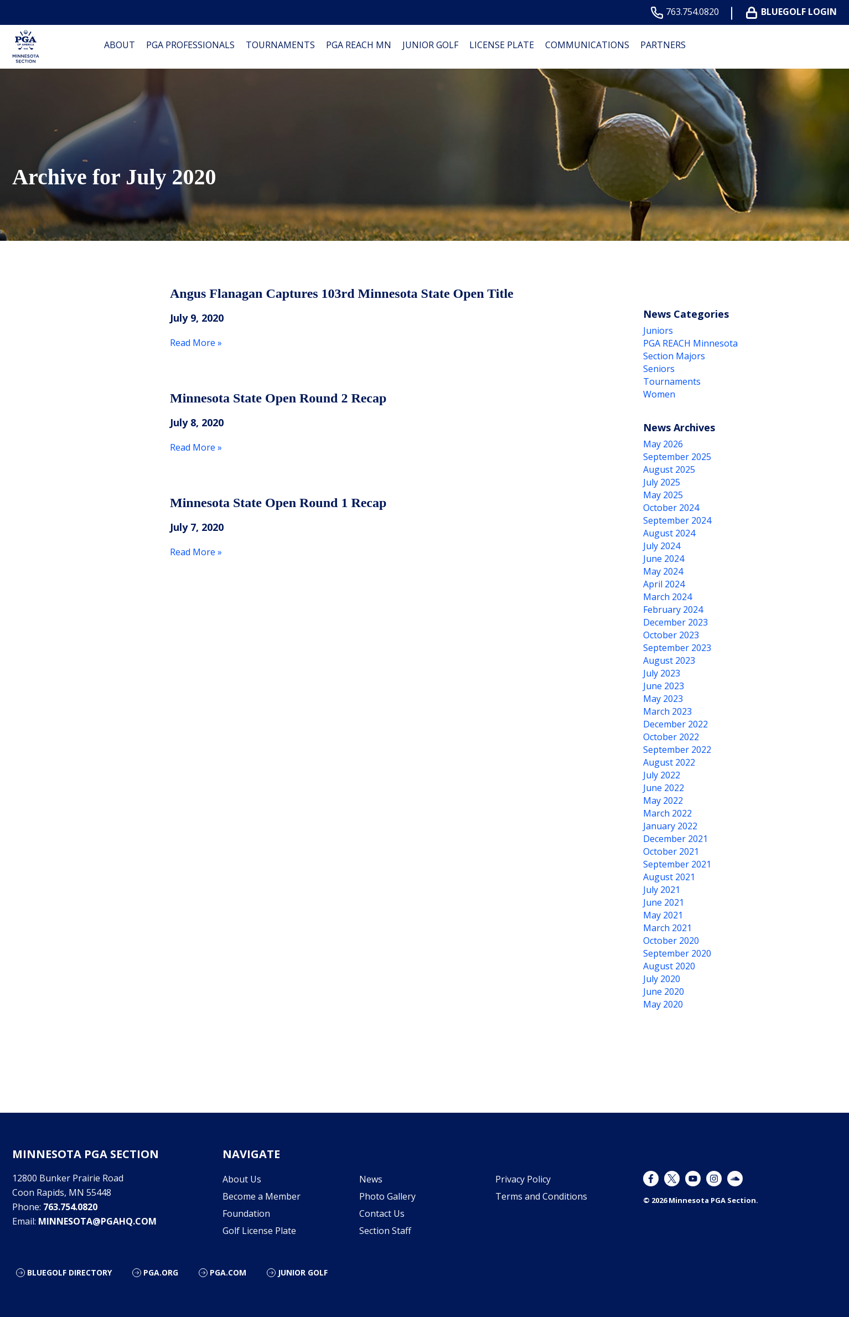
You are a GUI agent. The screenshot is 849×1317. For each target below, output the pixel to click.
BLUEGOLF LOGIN (793, 12)
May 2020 (663, 1004)
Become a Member (261, 1196)
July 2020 (661, 979)
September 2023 (677, 648)
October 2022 (671, 737)
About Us (241, 1179)
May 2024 (663, 571)
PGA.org (160, 1272)
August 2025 (669, 469)
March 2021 (667, 928)
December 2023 (675, 622)
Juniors (658, 330)
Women (659, 394)
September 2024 (677, 520)
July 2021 (661, 890)
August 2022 (669, 762)
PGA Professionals (190, 45)
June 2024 (663, 558)
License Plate (501, 45)
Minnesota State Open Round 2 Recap (278, 398)
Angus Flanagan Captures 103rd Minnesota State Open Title (342, 293)
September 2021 (677, 864)
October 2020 (671, 940)
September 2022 (677, 749)
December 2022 (675, 724)
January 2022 (670, 826)
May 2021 (663, 915)
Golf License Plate (259, 1231)
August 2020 (669, 966)
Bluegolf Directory (69, 1272)
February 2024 (673, 609)
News (370, 1179)
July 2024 (661, 546)
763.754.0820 (687, 12)
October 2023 (671, 635)
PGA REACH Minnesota (690, 343)
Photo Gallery (387, 1196)
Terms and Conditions (541, 1196)
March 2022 (667, 813)
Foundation (246, 1213)
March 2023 (667, 711)
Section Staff (385, 1231)
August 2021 (669, 877)
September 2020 (677, 953)
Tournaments (280, 45)
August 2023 (669, 660)
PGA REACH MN (358, 45)
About (119, 45)
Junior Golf (430, 45)
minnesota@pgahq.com (97, 1221)
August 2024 (669, 533)
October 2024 (671, 508)
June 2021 (663, 902)
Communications (587, 45)
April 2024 (664, 584)
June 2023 (663, 686)
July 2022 (661, 775)
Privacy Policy (523, 1179)
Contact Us (382, 1213)
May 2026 (663, 444)
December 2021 (675, 839)
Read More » (196, 343)
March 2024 (667, 597)
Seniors (659, 369)
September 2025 (677, 457)
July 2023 (661, 673)
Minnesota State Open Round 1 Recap (278, 502)
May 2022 (663, 800)
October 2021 (671, 851)
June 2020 (663, 991)
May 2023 (663, 699)
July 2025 (661, 482)
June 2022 (663, 788)
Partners (663, 45)
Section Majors (674, 356)
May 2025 (663, 495)
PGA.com (228, 1272)
